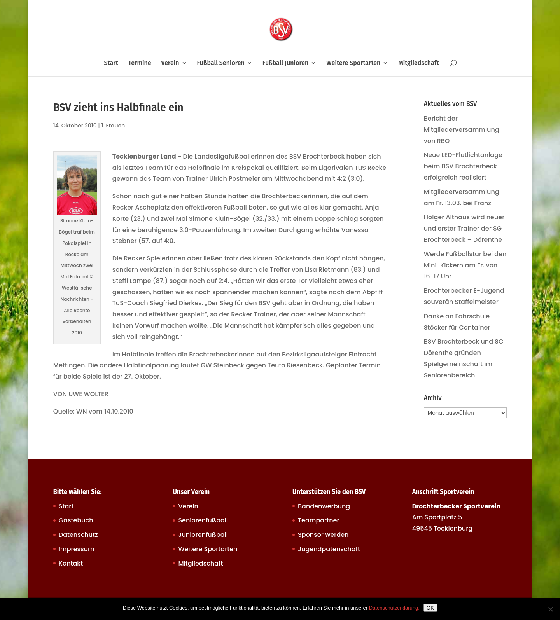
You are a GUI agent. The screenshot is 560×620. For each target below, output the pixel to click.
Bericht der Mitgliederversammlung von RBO (461, 129)
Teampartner (319, 520)
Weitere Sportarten (353, 63)
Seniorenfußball (203, 520)
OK (430, 608)
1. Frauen (113, 125)
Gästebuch (76, 520)
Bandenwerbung (324, 506)
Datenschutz (78, 534)
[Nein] (550, 609)
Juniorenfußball (203, 534)
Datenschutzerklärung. (394, 608)
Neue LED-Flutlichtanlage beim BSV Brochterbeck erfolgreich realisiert (463, 166)
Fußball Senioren (220, 63)
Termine (139, 63)
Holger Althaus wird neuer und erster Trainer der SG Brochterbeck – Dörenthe (464, 228)
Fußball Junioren (285, 63)
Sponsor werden (323, 534)
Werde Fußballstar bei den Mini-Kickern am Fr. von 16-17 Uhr (465, 265)
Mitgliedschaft (418, 63)
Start (111, 63)
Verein (170, 63)
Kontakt (71, 563)
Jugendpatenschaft (329, 549)
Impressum (76, 549)
